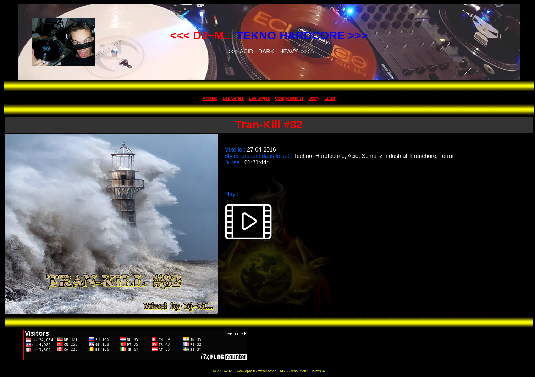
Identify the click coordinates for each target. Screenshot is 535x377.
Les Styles (259, 98)
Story (313, 98)
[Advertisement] (383, 345)
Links (329, 98)
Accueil (209, 98)
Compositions (289, 98)
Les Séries (233, 98)
